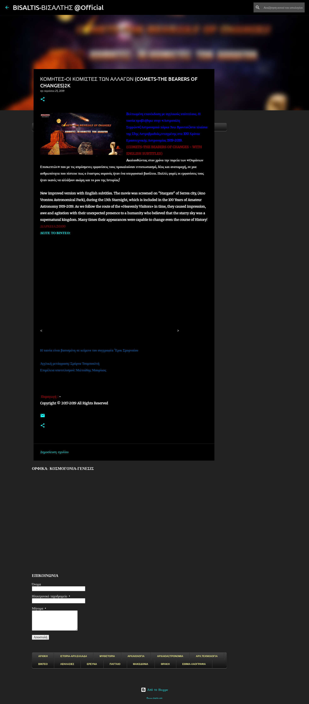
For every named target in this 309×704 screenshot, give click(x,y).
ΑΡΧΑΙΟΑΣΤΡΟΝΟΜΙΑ (170, 656)
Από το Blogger (154, 690)
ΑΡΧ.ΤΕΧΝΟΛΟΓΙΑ (207, 656)
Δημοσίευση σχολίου (54, 452)
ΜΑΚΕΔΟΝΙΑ (140, 664)
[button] (42, 99)
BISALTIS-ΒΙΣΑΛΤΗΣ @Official (58, 7)
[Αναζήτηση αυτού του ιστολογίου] (283, 7)
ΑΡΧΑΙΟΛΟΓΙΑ (135, 656)
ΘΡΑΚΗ (165, 664)
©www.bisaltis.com (154, 698)
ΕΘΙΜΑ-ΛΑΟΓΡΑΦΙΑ (194, 664)
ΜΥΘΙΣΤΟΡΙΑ (107, 656)
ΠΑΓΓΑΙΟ (115, 664)
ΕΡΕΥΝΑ (92, 664)
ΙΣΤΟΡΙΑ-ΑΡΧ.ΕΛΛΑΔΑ (73, 656)
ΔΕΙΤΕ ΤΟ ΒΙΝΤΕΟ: (55, 233)
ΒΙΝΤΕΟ (43, 664)
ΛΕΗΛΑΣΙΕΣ (67, 664)
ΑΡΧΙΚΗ (43, 656)
